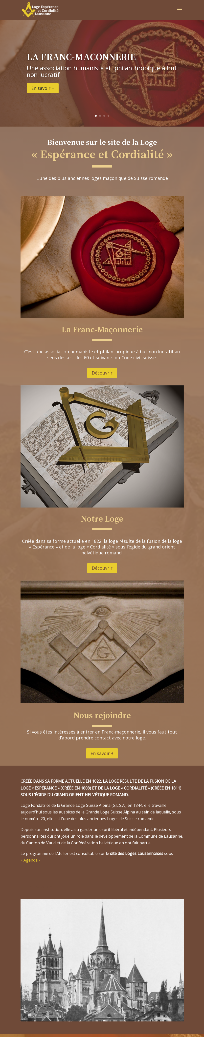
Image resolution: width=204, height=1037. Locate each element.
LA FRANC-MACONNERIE (81, 57)
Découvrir (102, 373)
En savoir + (42, 88)
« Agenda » (32, 860)
